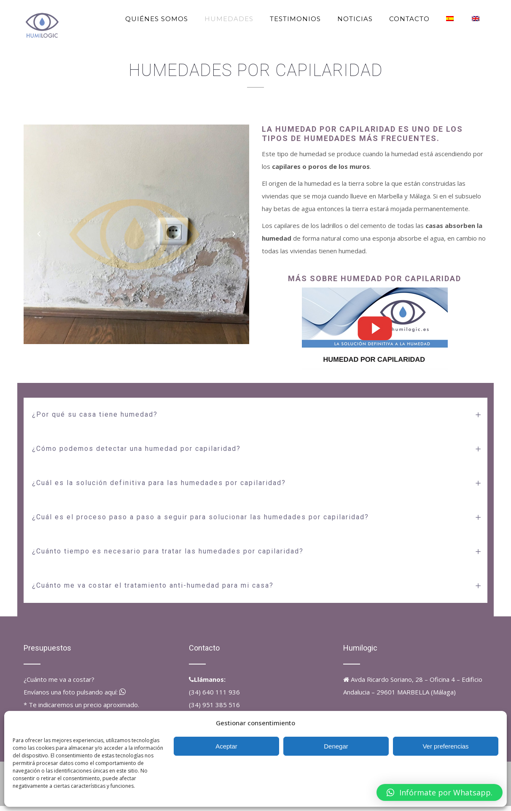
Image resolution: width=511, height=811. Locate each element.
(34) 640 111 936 (214, 692)
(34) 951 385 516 (214, 704)
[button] (440, 792)
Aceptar (226, 746)
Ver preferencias (445, 746)
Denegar (336, 746)
